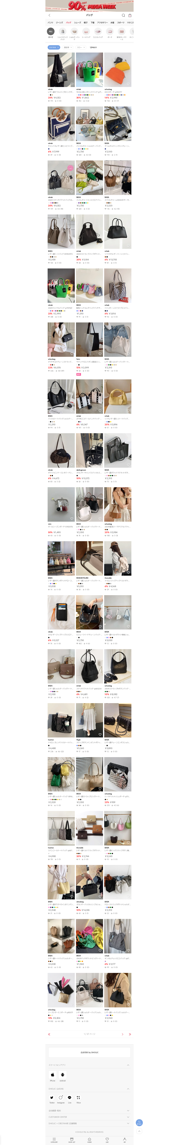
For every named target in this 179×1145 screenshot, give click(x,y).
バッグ (68, 22)
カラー (79, 47)
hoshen (51, 740)
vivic (49, 524)
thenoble (108, 578)
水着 (112, 22)
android (62, 1076)
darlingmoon (81, 470)
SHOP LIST (72, 1140)
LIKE (107, 1140)
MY (125, 1140)
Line (69, 1099)
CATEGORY (54, 1140)
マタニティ (131, 22)
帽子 (86, 22)
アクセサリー (102, 22)
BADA (78, 143)
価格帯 (66, 47)
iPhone (52, 1076)
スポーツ (120, 22)
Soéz (78, 359)
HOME (89, 1140)
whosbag (108, 89)
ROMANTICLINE (82, 578)
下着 (92, 22)
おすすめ (52, 47)
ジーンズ (59, 22)
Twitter (51, 1099)
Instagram (61, 1099)
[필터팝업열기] (139, 1122)
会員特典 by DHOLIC (89, 1052)
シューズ (77, 22)
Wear (78, 1099)
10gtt (78, 740)
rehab (50, 89)
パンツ (50, 22)
